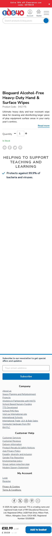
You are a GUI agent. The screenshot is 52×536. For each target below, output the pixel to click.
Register (6, 481)
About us (6, 390)
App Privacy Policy (11, 451)
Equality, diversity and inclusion (17, 454)
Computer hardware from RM (16, 424)
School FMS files (10, 410)
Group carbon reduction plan (16, 464)
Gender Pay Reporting (13, 457)
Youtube (37, 501)
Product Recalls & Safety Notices (18, 447)
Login (5, 477)
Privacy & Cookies (11, 486)
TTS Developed (10, 407)
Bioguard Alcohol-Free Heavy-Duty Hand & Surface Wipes (23, 97)
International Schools (12, 417)
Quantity (7, 134)
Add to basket (38, 529)
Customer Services (11, 437)
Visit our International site (14, 414)
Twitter (20, 501)
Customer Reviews (11, 441)
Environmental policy (12, 461)
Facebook (14, 501)
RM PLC (6, 427)
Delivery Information (12, 444)
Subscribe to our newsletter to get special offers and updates (24, 359)
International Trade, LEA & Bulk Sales (20, 420)
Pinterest (32, 501)
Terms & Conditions (11, 490)
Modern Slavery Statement (15, 467)
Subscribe (26, 376)
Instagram (26, 501)
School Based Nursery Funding (17, 404)
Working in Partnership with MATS (18, 400)
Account (30, 16)
